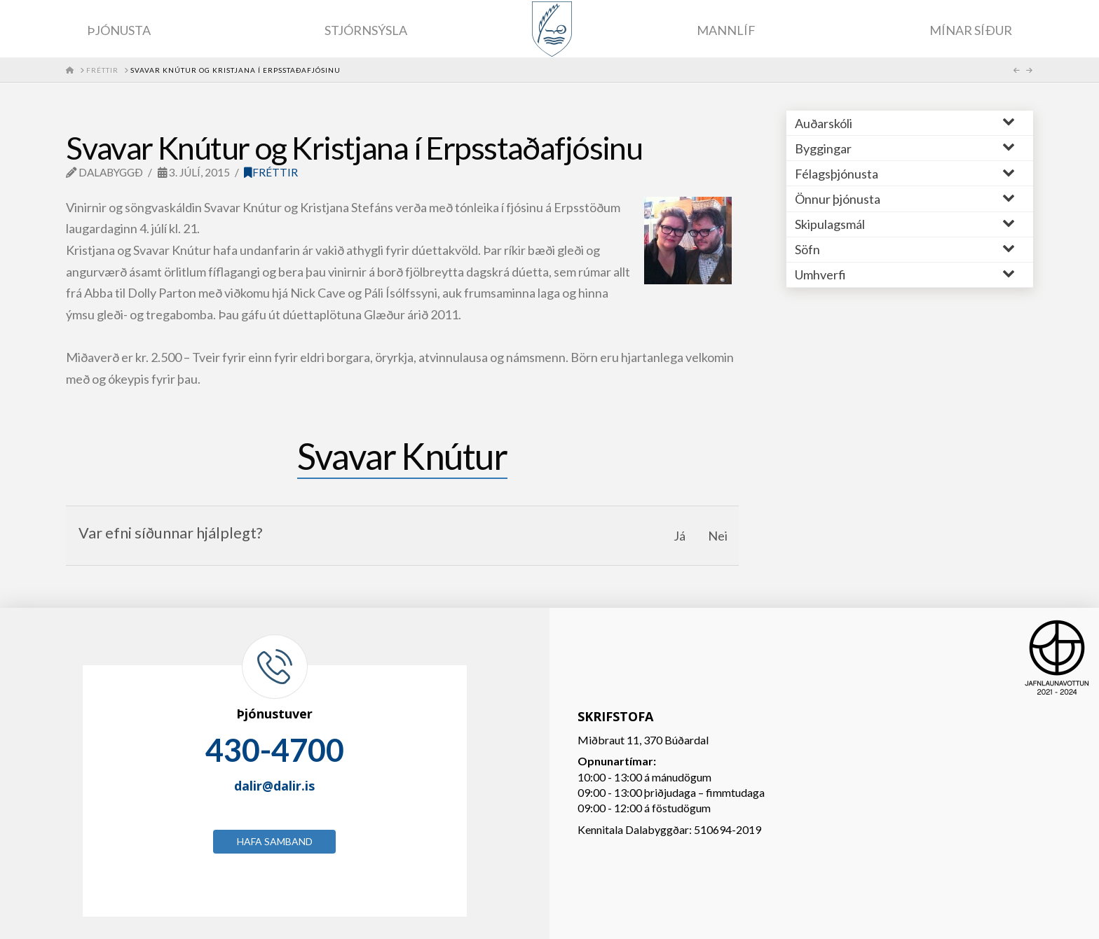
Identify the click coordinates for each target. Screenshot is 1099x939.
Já (679, 535)
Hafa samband (275, 841)
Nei (718, 535)
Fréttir (271, 172)
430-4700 (274, 750)
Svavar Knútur (402, 456)
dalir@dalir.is (274, 785)
